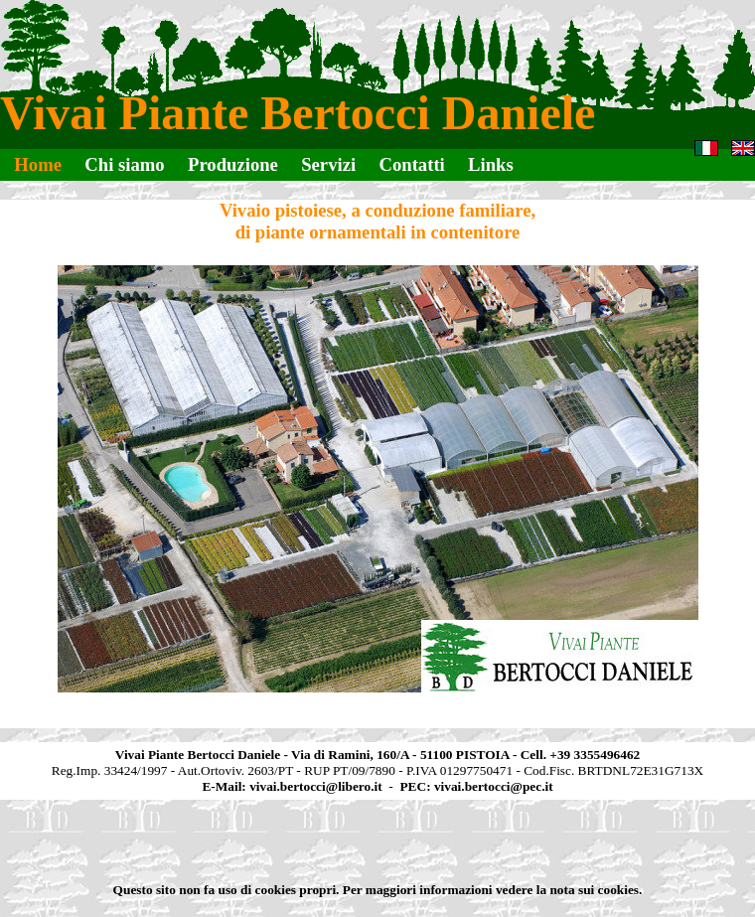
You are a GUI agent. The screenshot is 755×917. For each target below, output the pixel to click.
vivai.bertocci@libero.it (315, 786)
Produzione (233, 164)
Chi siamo (124, 164)
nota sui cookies (594, 889)
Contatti (411, 164)
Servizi (328, 164)
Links (491, 164)
